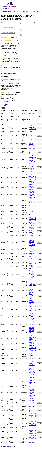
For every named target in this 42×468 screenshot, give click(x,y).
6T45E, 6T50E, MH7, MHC (32, 144)
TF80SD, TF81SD (31, 208)
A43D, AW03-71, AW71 (32, 253)
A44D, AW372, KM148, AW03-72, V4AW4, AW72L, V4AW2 (32, 274)
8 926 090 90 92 (5, 8)
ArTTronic (9, 446)
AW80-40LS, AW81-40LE (32, 128)
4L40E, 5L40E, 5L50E (31, 235)
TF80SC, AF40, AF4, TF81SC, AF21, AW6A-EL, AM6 (32, 159)
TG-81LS (31, 211)
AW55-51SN (32, 139)
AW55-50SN (32, 135)
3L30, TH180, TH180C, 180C (31, 167)
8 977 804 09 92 (5, 10)
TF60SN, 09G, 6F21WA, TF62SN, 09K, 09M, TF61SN (32, 370)
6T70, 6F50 (32, 148)
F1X (30, 120)
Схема (39, 113)
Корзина (38, 11)
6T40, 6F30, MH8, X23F (32, 202)
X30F (30, 131)
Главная (6, 104)
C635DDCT (32, 205)
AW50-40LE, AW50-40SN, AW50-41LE (33, 178)
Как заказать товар (6, 26)
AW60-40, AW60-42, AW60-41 (32, 183)
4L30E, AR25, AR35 (32, 223)
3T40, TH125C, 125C (31, 173)
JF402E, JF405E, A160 (31, 124)
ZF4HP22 (32, 116)
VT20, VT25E (31, 354)
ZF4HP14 (32, 113)
